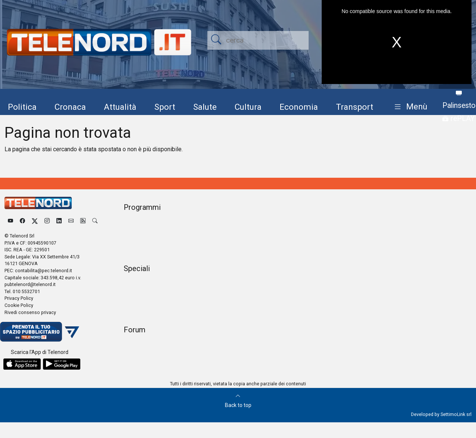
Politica (22, 107)
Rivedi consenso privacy (30, 312)
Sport (164, 107)
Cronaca (70, 107)
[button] (409, 107)
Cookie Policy (18, 305)
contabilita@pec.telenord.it (43, 270)
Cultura (248, 107)
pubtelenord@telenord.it (30, 284)
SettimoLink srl (456, 414)
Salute (205, 107)
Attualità (120, 107)
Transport (354, 107)
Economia (298, 107)
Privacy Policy (18, 298)
